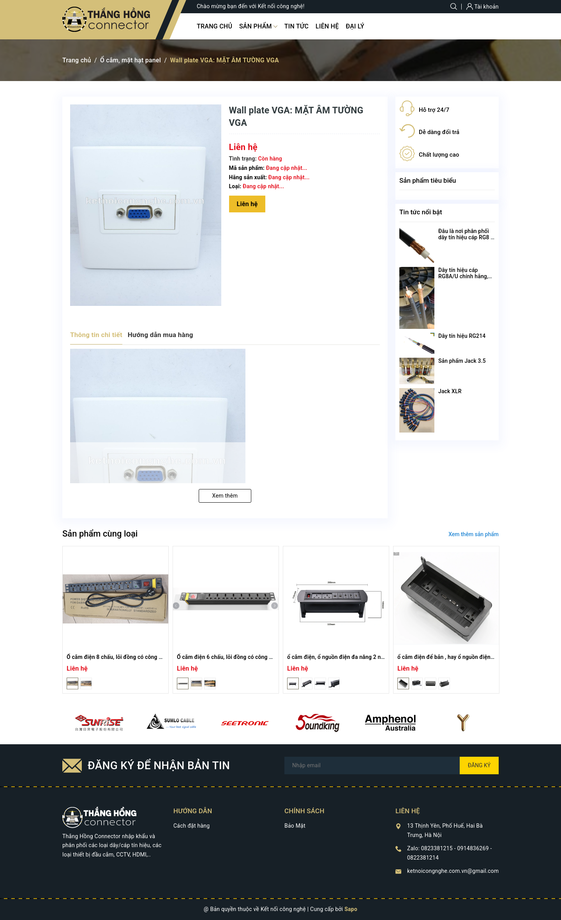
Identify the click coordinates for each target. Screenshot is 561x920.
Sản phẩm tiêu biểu (427, 180)
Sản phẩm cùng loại (100, 534)
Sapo (350, 909)
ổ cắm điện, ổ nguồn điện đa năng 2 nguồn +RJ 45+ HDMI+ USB (366, 657)
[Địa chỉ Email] (391, 765)
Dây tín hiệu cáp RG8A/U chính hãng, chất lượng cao (463, 276)
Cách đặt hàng (191, 826)
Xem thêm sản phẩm (473, 534)
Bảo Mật (294, 826)
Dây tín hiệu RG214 (461, 336)
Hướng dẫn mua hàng (160, 335)
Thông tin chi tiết (96, 335)
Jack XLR (450, 391)
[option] (115, 620)
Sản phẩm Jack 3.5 (462, 361)
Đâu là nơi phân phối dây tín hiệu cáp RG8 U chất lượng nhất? (466, 237)
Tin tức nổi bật (420, 212)
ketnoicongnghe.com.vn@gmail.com (453, 871)
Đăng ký (479, 765)
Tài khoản (482, 7)
